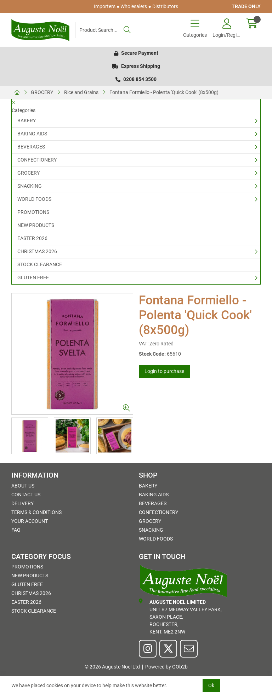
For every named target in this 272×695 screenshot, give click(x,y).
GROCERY (42, 92)
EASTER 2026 (32, 238)
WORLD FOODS (34, 199)
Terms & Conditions (36, 512)
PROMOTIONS (33, 212)
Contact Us (25, 494)
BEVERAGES (31, 147)
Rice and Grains (81, 92)
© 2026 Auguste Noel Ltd (112, 667)
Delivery (22, 503)
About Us (22, 486)
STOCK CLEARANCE (39, 264)
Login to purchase (164, 371)
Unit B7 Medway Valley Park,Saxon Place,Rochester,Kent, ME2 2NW (180, 616)
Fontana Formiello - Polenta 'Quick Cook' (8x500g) (164, 92)
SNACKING (29, 186)
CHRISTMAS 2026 (37, 251)
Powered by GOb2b (166, 667)
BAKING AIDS (32, 133)
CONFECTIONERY (37, 160)
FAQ (16, 530)
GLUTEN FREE (33, 277)
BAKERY (26, 120)
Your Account (29, 521)
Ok (211, 685)
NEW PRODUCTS (35, 225)
